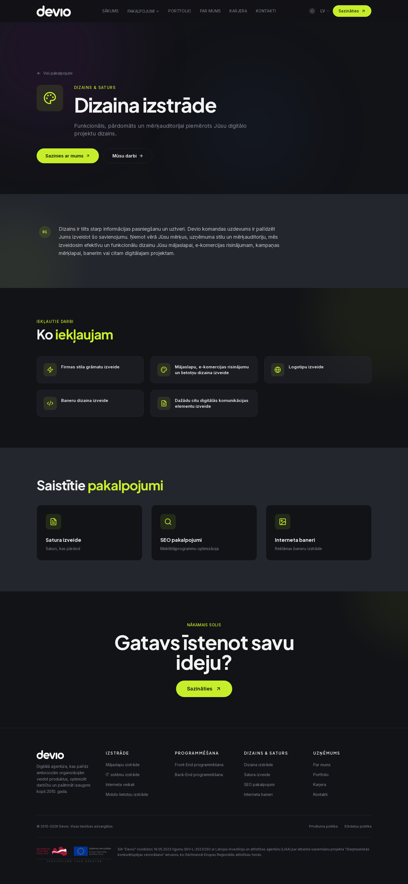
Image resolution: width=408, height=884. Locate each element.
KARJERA (238, 11)
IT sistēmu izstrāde (123, 774)
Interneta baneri (258, 794)
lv (324, 11)
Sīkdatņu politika (358, 826)
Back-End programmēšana (199, 774)
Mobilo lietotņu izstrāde (127, 794)
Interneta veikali (120, 784)
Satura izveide (257, 774)
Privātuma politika (323, 826)
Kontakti (320, 794)
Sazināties (352, 11)
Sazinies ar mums (67, 156)
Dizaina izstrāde (258, 764)
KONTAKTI (266, 11)
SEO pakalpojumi (259, 784)
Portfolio (321, 774)
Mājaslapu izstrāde (123, 764)
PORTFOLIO (179, 11)
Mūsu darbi (127, 156)
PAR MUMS (210, 11)
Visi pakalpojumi (54, 73)
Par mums (322, 764)
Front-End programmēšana (199, 764)
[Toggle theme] (312, 11)
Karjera (319, 784)
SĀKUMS (110, 11)
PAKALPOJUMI (144, 11)
